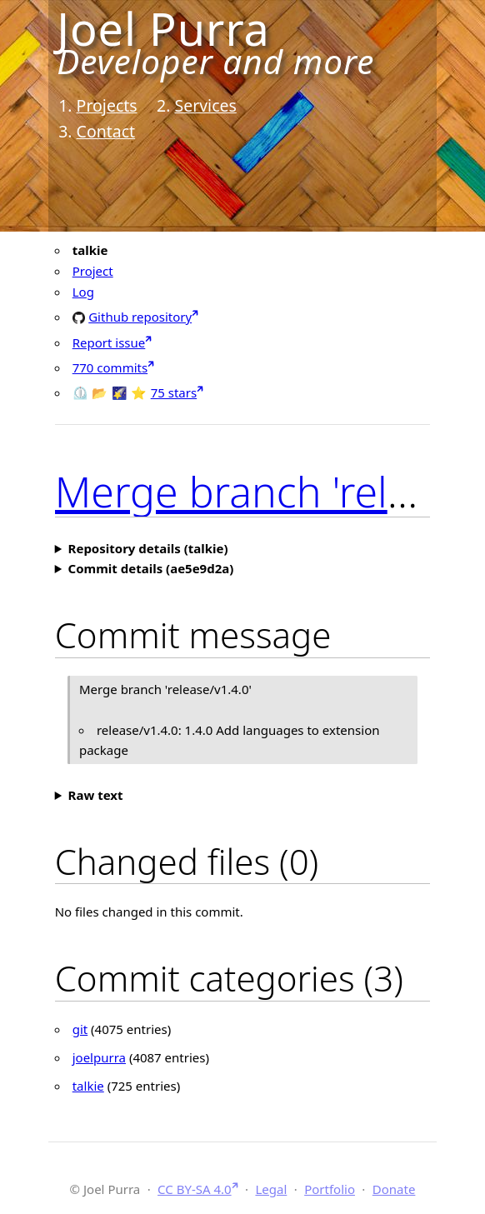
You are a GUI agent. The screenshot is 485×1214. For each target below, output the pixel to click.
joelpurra (99, 1057)
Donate (394, 1189)
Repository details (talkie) (148, 548)
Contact (106, 131)
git (80, 1029)
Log (83, 291)
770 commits (110, 367)
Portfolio (329, 1189)
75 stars (174, 392)
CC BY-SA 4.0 (195, 1189)
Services (205, 105)
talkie (88, 1085)
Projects (107, 105)
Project (92, 270)
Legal (271, 1189)
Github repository (140, 316)
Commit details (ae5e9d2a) (151, 568)
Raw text (95, 795)
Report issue (109, 342)
